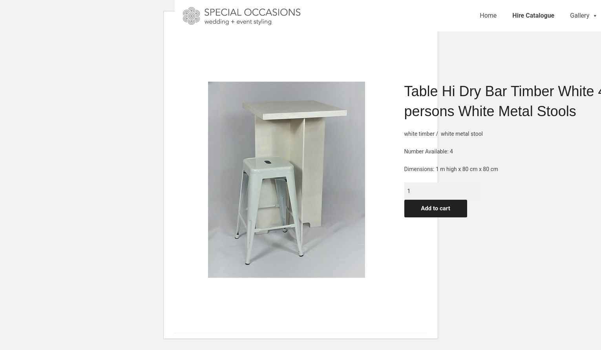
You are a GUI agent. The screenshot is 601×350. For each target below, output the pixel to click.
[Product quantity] (442, 191)
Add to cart (435, 208)
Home (488, 15)
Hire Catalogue (533, 15)
